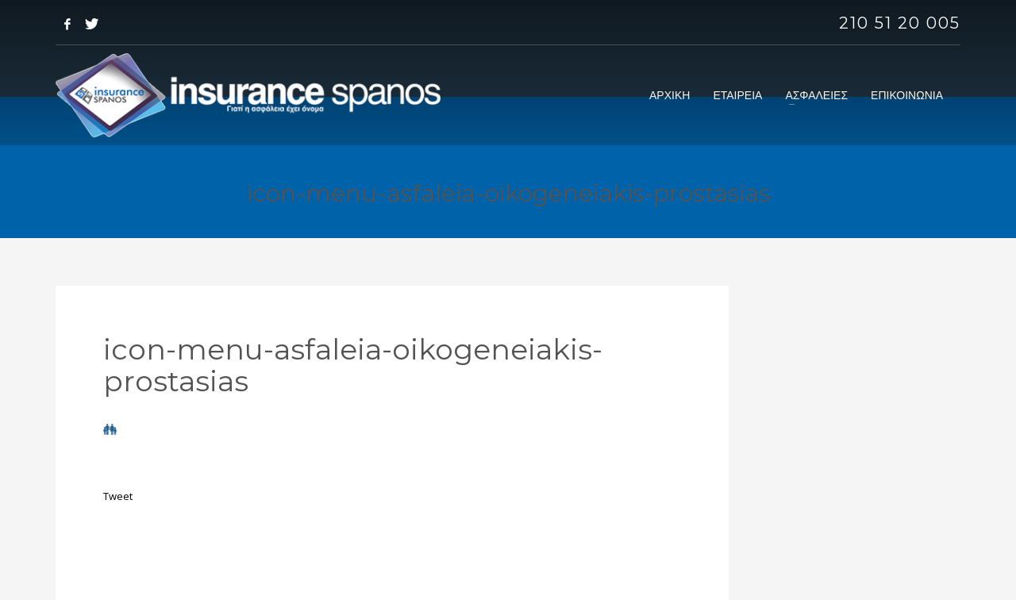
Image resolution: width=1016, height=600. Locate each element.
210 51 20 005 (899, 23)
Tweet (118, 496)
